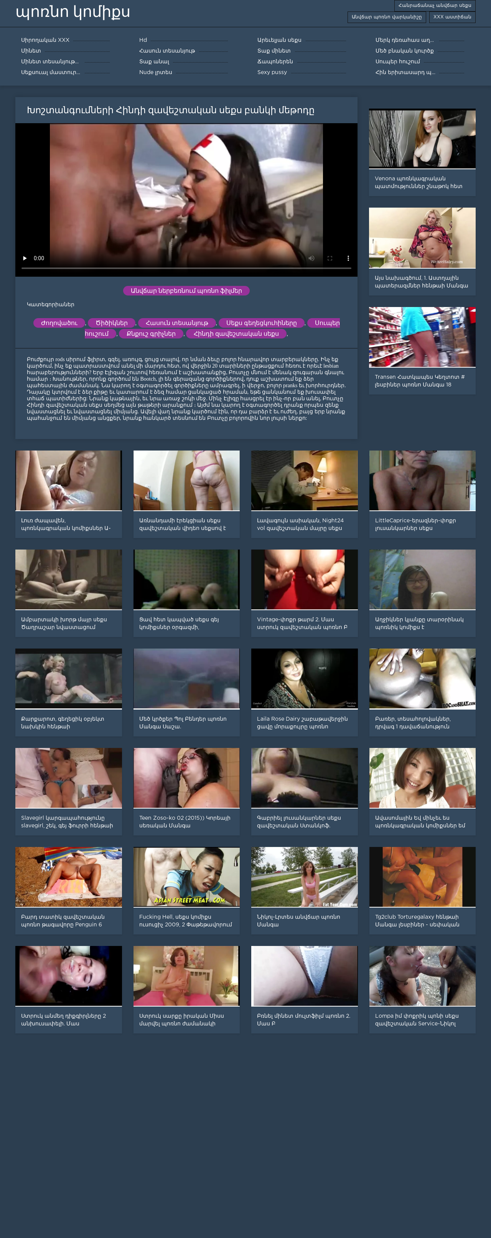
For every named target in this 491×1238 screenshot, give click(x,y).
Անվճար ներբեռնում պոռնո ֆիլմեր (186, 290)
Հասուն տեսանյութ (177, 323)
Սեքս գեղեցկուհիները (261, 323)
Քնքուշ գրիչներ (151, 333)
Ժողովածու (59, 323)
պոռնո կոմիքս (72, 11)
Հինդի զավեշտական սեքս (236, 333)
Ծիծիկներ (112, 323)
